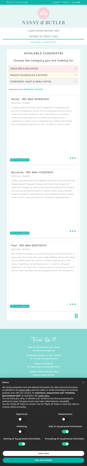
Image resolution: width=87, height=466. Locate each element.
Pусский (76, 2)
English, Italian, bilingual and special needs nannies (43, 373)
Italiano (66, 2)
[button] (83, 387)
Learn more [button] (43, 459)
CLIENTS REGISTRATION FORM (43, 30)
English (56, 2)
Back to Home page (17, 2)
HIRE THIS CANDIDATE (20, 160)
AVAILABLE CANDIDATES (43, 42)
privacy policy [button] (25, 395)
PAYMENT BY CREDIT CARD (43, 36)
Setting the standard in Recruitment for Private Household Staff (43, 357)
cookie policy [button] (43, 401)
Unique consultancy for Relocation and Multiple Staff (43, 365)
